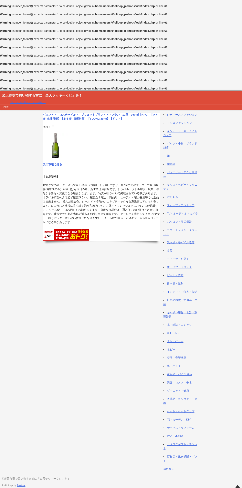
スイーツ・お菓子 (178, 258)
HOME (5, 107)
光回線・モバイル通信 (181, 242)
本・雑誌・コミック (179, 324)
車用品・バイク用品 (179, 374)
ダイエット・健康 (178, 390)
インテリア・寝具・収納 (182, 291)
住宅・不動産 (175, 436)
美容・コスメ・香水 (179, 382)
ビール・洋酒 (175, 275)
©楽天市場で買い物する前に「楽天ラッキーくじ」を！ (36, 478)
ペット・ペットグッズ (181, 411)
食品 (170, 250)
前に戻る (168, 469)
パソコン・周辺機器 (179, 221)
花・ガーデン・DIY (179, 419)
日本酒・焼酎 (175, 283)
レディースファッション (182, 114)
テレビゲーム (175, 341)
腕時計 (171, 164)
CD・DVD (173, 333)
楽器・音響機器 (176, 357)
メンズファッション (179, 122)
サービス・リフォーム (181, 427)
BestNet (21, 485)
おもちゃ (172, 197)
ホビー (171, 349)
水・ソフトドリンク (179, 267)
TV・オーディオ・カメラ (182, 213)
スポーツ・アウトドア (181, 205)
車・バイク (174, 366)
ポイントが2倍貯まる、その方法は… (28, 102)
